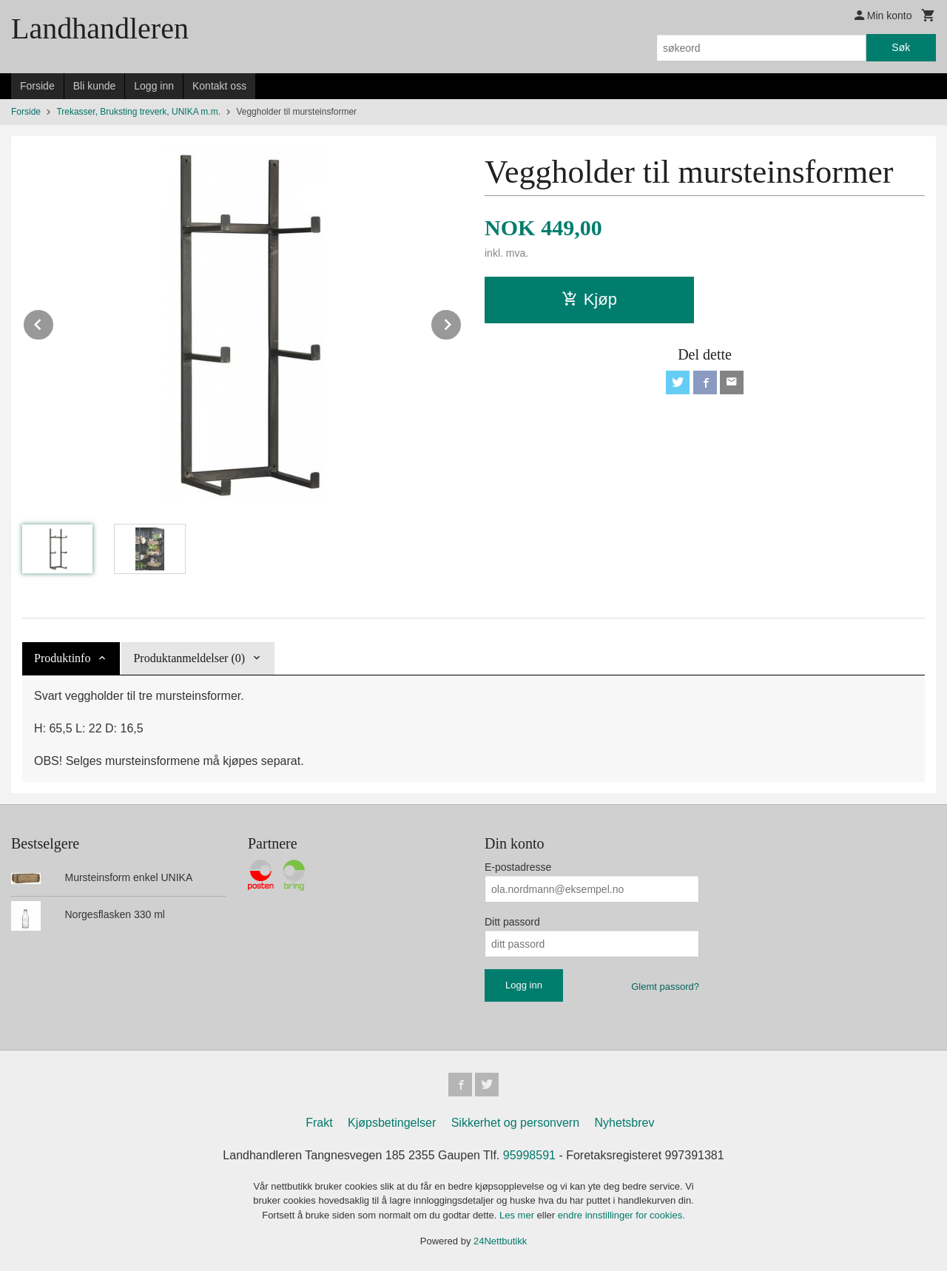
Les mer (518, 1215)
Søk (901, 47)
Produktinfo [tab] (62, 658)
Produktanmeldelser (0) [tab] (189, 658)
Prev (54, 322)
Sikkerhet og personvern (515, 1122)
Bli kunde (94, 86)
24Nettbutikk (500, 1241)
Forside (37, 86)
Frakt (319, 1122)
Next (461, 322)
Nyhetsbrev (625, 1122)
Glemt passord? (665, 986)
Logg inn (154, 86)
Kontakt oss (219, 86)
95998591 (529, 1155)
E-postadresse (518, 867)
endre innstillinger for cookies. (621, 1215)
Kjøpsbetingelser (392, 1122)
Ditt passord (512, 922)
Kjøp (589, 299)
